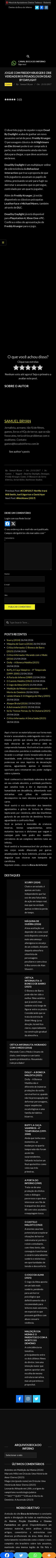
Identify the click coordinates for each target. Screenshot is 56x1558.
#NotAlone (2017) (25, 498)
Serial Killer (19, 479)
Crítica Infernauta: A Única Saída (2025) (26, 718)
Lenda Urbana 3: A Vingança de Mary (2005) (28, 696)
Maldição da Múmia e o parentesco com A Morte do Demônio (36, 1337)
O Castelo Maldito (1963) (19, 681)
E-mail (7, 584)
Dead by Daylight (32, 474)
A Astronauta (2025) (17, 707)
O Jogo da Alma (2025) (18, 684)
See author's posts (19, 451)
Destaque (45, 474)
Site (5, 595)
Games (8, 84)
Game (23, 477)
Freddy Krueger (12, 477)
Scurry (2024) (13, 640)
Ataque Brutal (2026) (17, 703)
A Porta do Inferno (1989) (20, 677)
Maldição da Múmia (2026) (30, 1469)
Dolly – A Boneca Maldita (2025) (23, 662)
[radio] (16, 368)
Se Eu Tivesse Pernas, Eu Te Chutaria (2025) (28, 710)
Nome (7, 574)
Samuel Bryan (17, 421)
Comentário (7, 539)
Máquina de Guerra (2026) (20, 643)
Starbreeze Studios (34, 479)
